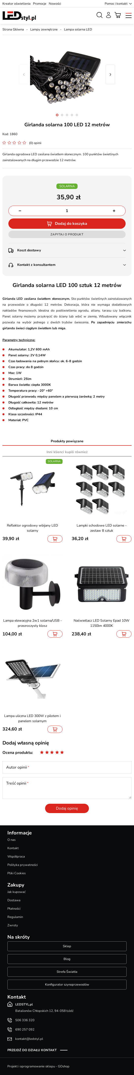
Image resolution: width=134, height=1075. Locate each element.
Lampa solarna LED (78, 29)
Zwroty (12, 925)
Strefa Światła (67, 972)
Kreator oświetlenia (16, 3)
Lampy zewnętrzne (44, 29)
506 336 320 (24, 1020)
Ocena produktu (17, 752)
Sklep (67, 946)
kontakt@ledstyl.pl (29, 1039)
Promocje (39, 3)
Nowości (55, 3)
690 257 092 (24, 1029)
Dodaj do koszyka (71, 223)
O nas (11, 840)
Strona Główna (13, 29)
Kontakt (13, 848)
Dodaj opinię (67, 808)
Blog (67, 959)
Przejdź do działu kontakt (32, 1050)
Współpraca (16, 856)
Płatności (13, 908)
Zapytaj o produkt (66, 234)
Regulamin (15, 917)
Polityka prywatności (22, 865)
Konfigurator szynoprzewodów (67, 984)
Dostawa (13, 900)
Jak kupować (16, 892)
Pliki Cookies (16, 873)
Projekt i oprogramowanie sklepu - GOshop (38, 1066)
